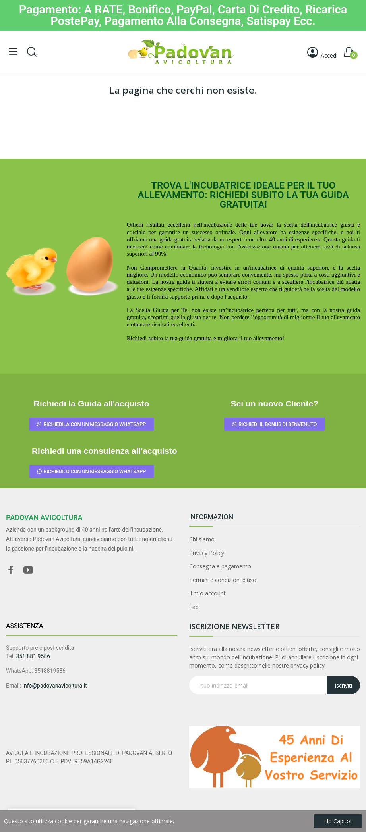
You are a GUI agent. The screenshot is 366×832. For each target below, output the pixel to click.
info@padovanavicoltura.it (55, 685)
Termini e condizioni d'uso (222, 580)
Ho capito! (337, 821)
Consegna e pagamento (220, 566)
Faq (194, 607)
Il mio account (207, 593)
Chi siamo (202, 539)
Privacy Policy (206, 553)
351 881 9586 (33, 656)
